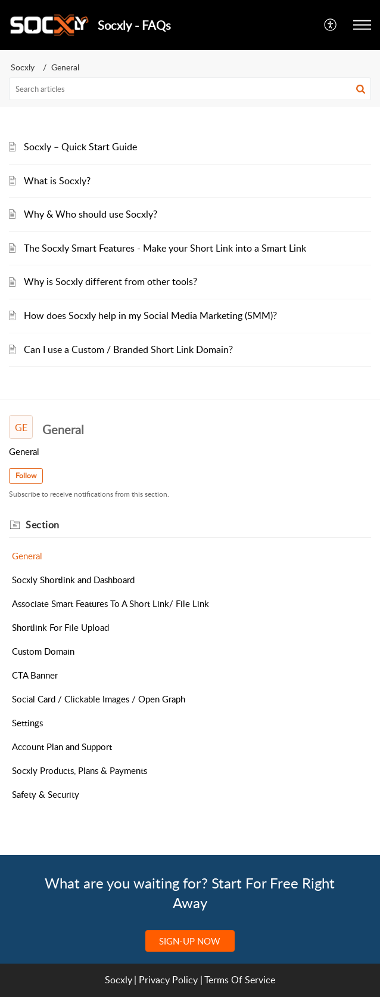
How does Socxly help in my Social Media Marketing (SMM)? (150, 315)
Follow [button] (25, 475)
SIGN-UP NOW (189, 941)
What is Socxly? (57, 180)
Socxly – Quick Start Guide (80, 146)
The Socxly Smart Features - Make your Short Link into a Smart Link (165, 248)
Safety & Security (45, 794)
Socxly (23, 67)
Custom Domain (43, 651)
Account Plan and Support (62, 747)
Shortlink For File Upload (60, 627)
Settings (27, 723)
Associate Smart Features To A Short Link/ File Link (110, 603)
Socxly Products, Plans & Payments (79, 770)
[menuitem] (330, 25)
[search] (190, 89)
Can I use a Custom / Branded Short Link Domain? (128, 349)
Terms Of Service (239, 979)
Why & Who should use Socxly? (90, 214)
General (27, 556)
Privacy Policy (168, 979)
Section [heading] (43, 524)
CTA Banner (35, 675)
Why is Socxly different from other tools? (110, 281)
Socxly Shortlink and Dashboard (73, 580)
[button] (330, 25)
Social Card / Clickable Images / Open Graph (98, 699)
